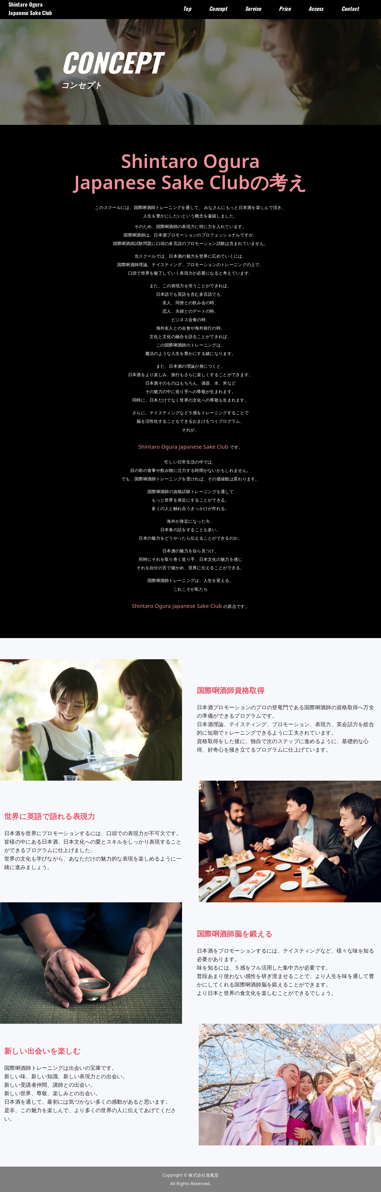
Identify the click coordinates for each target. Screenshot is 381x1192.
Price (285, 9)
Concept (218, 9)
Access (316, 9)
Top (187, 9)
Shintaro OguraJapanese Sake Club (30, 9)
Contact (350, 9)
